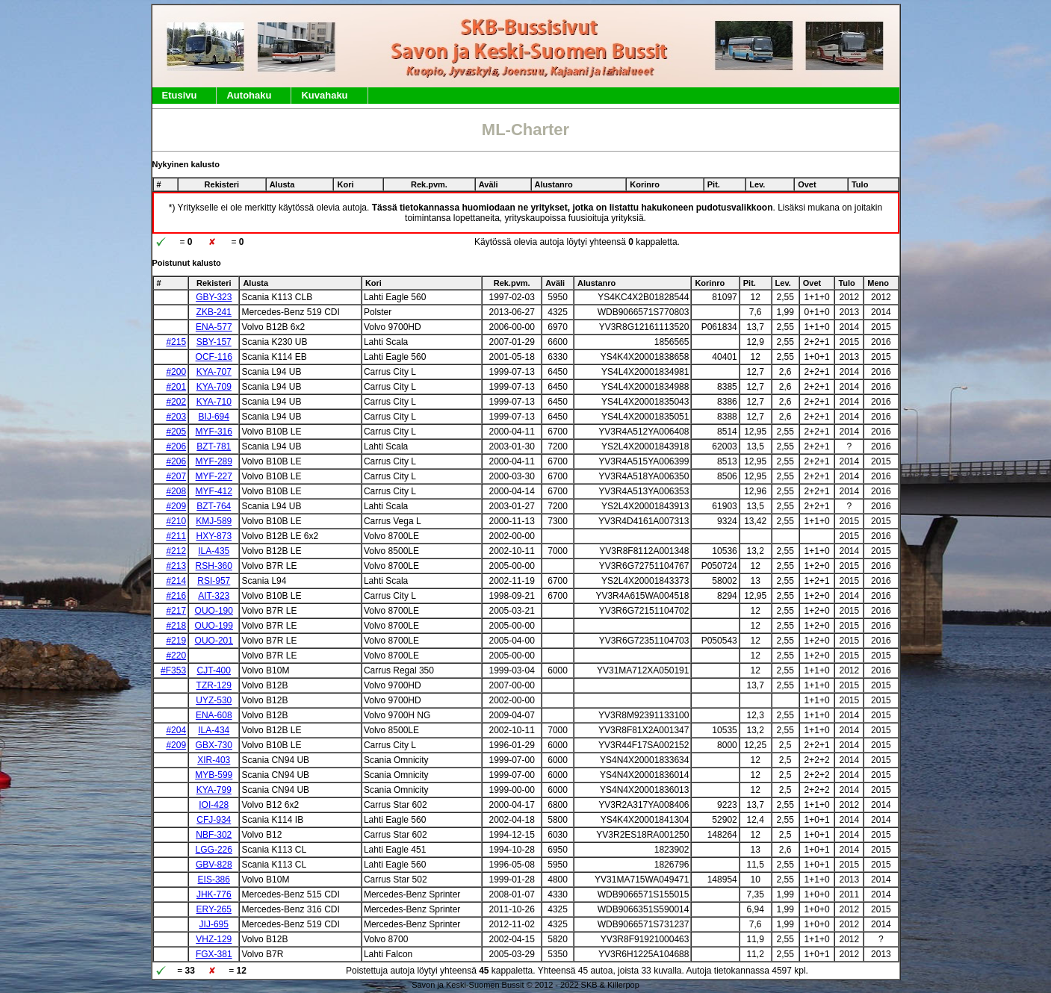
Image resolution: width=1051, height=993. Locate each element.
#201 (176, 387)
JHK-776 (214, 894)
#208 (176, 491)
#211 (176, 536)
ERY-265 (214, 909)
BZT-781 (213, 446)
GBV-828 (214, 864)
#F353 (173, 670)
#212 (176, 551)
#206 (176, 446)
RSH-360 (214, 566)
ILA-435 (213, 551)
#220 (176, 655)
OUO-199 (214, 625)
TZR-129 (214, 685)
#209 (176, 506)
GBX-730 (214, 745)
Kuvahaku (324, 95)
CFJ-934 (213, 820)
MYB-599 (213, 775)
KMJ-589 (214, 521)
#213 (176, 566)
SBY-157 (214, 342)
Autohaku (248, 95)
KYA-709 (214, 387)
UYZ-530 (214, 700)
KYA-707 (214, 372)
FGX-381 (214, 954)
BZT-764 (213, 506)
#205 (176, 431)
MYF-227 (214, 476)
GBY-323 (214, 297)
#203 (176, 416)
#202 (176, 401)
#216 (176, 596)
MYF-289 (214, 461)
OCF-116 (214, 357)
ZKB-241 (214, 312)
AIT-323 (213, 596)
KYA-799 (214, 790)
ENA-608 (214, 715)
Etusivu (179, 95)
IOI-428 (214, 805)
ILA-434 (213, 730)
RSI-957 (213, 581)
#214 (176, 581)
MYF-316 (214, 431)
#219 (176, 640)
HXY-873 (214, 536)
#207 (176, 476)
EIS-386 (214, 879)
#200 (176, 372)
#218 (176, 625)
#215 (176, 342)
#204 (176, 730)
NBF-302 (214, 834)
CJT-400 (214, 670)
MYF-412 (214, 491)
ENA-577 (214, 327)
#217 (176, 611)
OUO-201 (214, 640)
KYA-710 (214, 401)
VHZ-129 (214, 939)
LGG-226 (214, 849)
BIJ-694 (214, 416)
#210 (176, 521)
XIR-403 (213, 760)
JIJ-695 (214, 924)
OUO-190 (214, 611)
